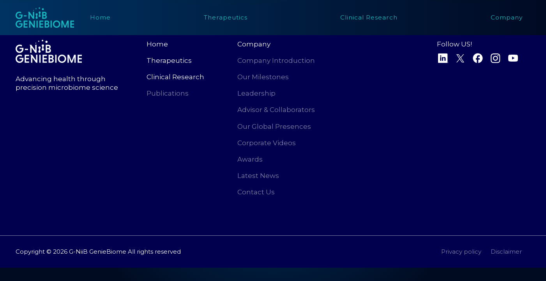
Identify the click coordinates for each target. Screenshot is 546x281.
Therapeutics (169, 60)
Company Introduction (276, 60)
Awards (250, 159)
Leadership (256, 93)
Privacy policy (461, 251)
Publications (168, 93)
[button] (368, 17)
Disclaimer (506, 251)
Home (157, 44)
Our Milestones (263, 77)
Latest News (258, 176)
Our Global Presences (274, 126)
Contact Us (256, 192)
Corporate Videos (266, 143)
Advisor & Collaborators (276, 110)
